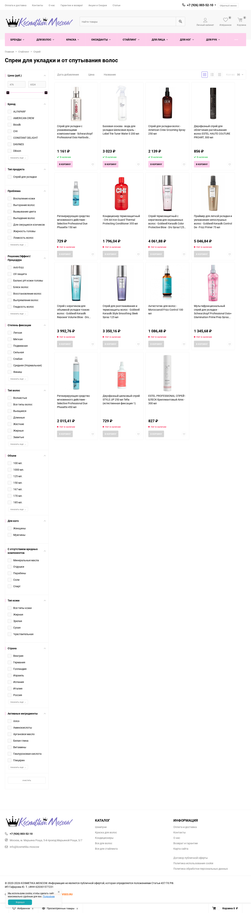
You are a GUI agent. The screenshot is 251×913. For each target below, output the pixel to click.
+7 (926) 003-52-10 (200, 5)
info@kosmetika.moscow (22, 847)
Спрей (37, 51)
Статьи (116, 5)
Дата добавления (68, 74)
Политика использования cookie (193, 863)
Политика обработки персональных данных (200, 868)
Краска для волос (106, 832)
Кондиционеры (104, 838)
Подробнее (49, 896)
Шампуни (101, 827)
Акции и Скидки (97, 5)
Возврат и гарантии (185, 843)
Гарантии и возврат (72, 5)
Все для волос (103, 843)
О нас (52, 5)
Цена (91, 74)
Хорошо (20, 902)
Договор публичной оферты (190, 858)
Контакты (37, 5)
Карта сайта (180, 848)
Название (110, 74)
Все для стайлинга (106, 848)
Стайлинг (23, 51)
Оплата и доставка (15, 5)
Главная (9, 51)
